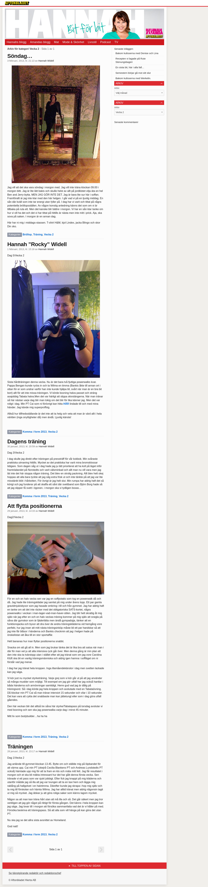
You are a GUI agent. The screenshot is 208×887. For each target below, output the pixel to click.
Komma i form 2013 (35, 431)
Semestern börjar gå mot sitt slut (133, 72)
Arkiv (116, 88)
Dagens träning (26, 441)
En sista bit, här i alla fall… (130, 67)
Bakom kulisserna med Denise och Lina (137, 53)
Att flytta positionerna (34, 506)
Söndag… (19, 56)
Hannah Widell (46, 60)
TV (116, 42)
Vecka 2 (49, 234)
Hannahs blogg (16, 42)
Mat (56, 42)
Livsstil (92, 42)
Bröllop (27, 234)
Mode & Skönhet (73, 42)
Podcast (105, 42)
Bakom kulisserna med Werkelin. (133, 78)
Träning (38, 234)
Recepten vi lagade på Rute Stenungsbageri (131, 60)
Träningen (20, 746)
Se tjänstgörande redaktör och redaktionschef (35, 873)
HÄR (66, 403)
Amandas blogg (40, 42)
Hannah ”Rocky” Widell (37, 244)
